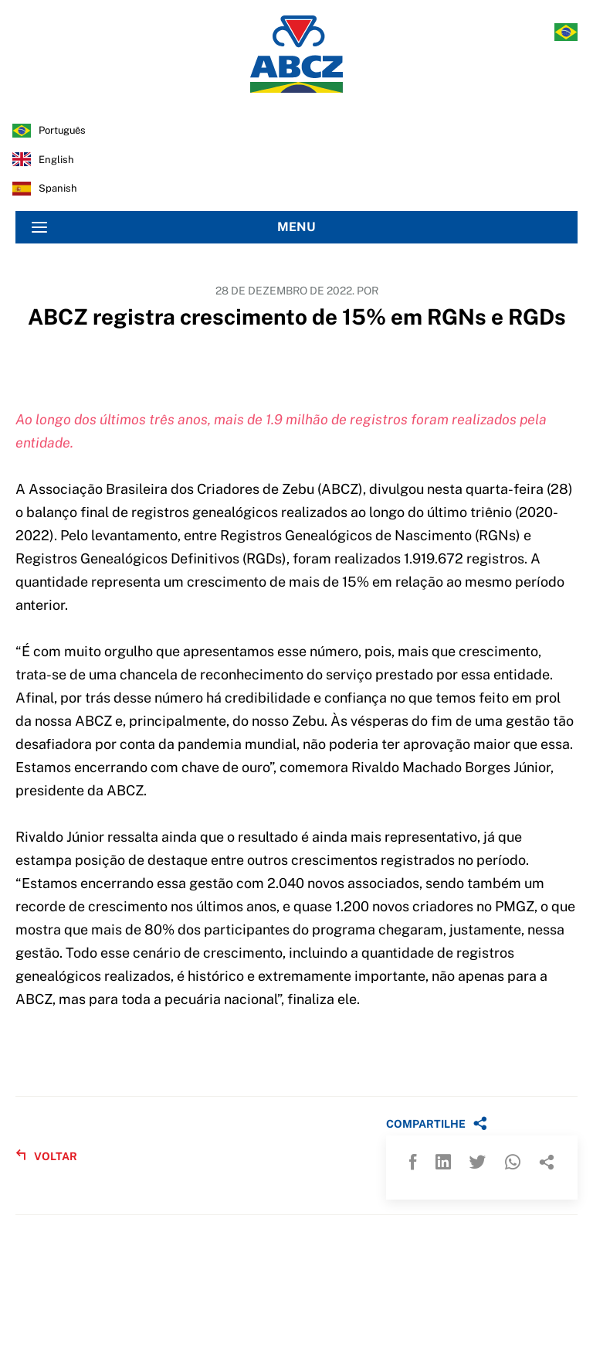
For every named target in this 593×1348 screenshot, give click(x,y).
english (56, 159)
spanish (58, 188)
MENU (174, 227)
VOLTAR (46, 1155)
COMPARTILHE (436, 1123)
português (62, 130)
